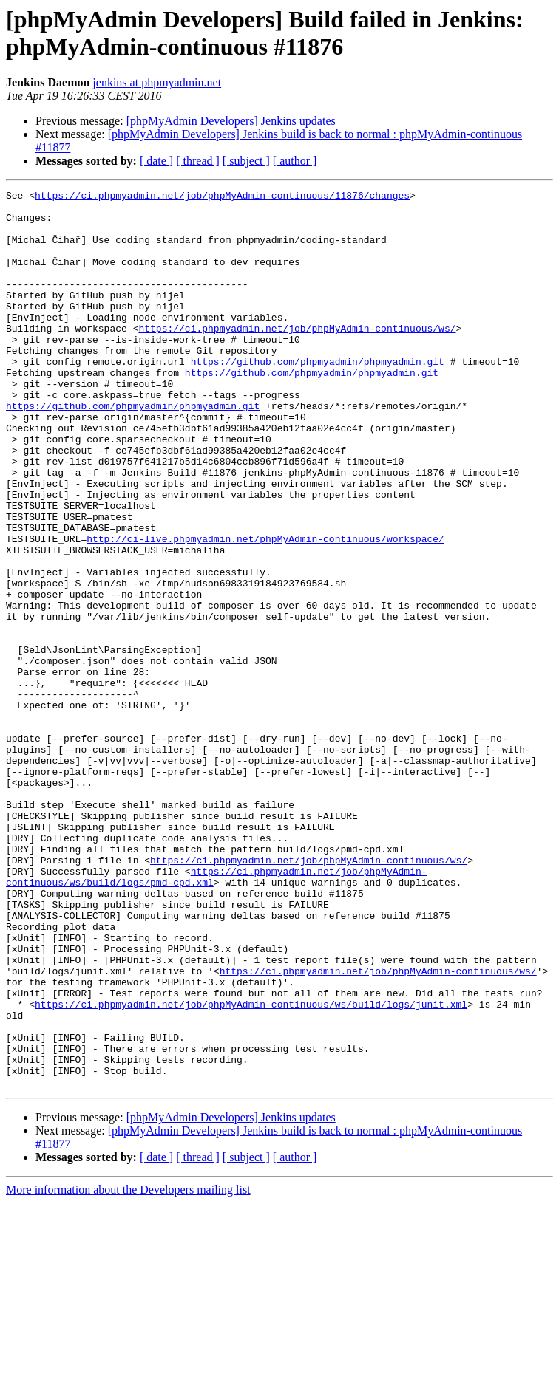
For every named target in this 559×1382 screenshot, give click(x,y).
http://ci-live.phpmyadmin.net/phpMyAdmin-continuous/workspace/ (265, 609)
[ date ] (156, 160)
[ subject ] (246, 160)
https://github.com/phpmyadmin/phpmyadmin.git (317, 396)
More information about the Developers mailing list (128, 1369)
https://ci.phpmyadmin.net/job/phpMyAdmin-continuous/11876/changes (222, 197)
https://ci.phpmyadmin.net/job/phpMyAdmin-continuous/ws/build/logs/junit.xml (251, 1167)
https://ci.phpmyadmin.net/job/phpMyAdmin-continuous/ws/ (296, 356)
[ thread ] (198, 160)
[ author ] (295, 160)
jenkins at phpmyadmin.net (156, 82)
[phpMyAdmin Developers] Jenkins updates (231, 120)
